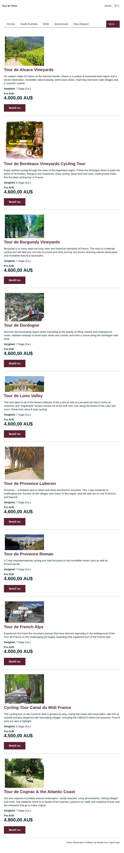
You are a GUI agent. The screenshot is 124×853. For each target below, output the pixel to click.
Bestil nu (14, 107)
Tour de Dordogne (21, 325)
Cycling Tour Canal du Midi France (37, 707)
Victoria (10, 24)
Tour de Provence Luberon (30, 483)
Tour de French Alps (23, 626)
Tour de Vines (9, 6)
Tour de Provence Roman (28, 554)
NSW (46, 24)
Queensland (61, 24)
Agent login (114, 842)
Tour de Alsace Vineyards (29, 69)
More (113, 24)
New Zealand (81, 24)
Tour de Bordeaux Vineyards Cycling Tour (44, 163)
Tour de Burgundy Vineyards (32, 242)
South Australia (28, 24)
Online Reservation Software (80, 842)
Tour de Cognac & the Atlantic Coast (39, 791)
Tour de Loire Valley (23, 395)
